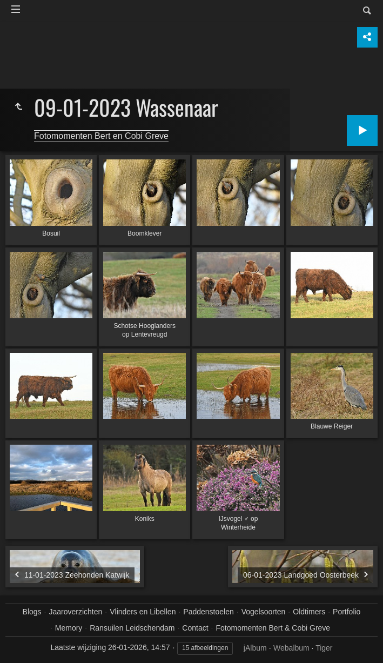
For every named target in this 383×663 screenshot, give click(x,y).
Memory (69, 628)
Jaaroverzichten (76, 611)
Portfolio (346, 611)
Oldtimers (309, 611)
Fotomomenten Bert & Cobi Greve (273, 628)
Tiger (323, 648)
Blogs (32, 611)
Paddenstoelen (208, 611)
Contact (195, 628)
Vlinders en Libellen (143, 611)
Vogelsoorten (263, 611)
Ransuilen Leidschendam (132, 628)
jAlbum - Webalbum (277, 648)
